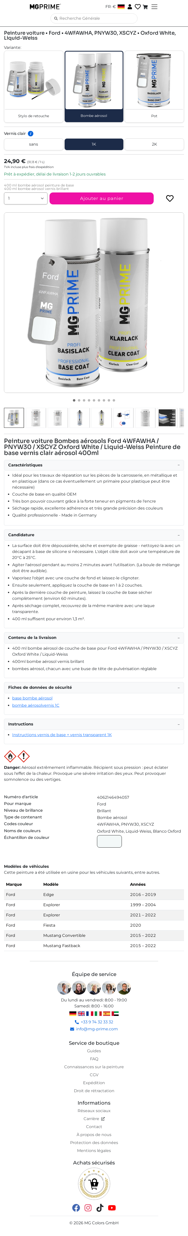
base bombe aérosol (32, 698)
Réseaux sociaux (94, 1110)
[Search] (94, 18)
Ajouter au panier (101, 198)
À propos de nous (94, 1134)
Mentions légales (94, 1150)
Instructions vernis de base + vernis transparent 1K (62, 734)
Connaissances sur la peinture (94, 1066)
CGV (94, 1074)
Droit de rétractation (94, 1090)
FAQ (94, 1059)
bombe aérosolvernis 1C (35, 705)
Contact (94, 1126)
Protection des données (94, 1142)
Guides (94, 1051)
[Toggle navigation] (154, 6)
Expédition (94, 1082)
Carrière (94, 1118)
